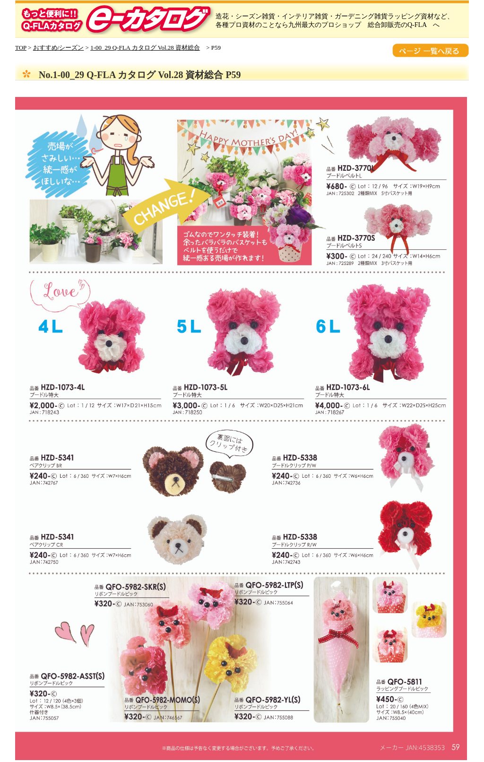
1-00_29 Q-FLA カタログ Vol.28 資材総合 (145, 47)
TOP (20, 47)
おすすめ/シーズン (58, 47)
